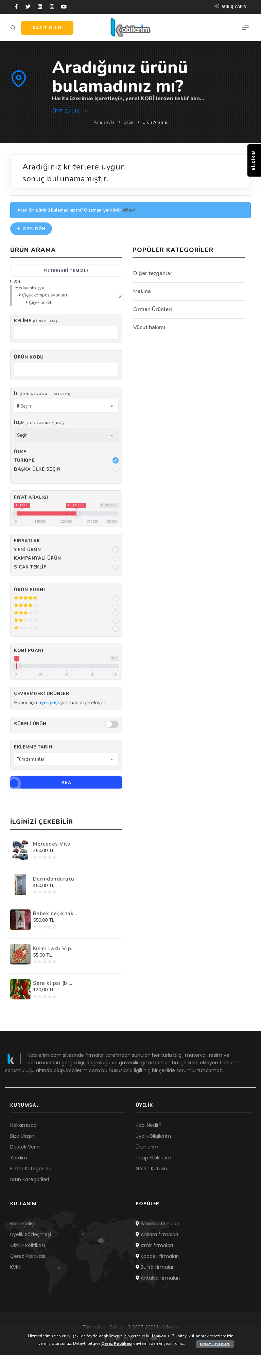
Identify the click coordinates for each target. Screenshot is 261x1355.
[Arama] (14, 28)
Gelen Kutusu (151, 1168)
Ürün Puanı (29, 590)
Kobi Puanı (28, 651)
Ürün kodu (29, 357)
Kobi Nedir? (148, 1125)
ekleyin (130, 210)
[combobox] (66, 406)
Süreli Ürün (30, 724)
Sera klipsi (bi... (52, 983)
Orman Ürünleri (152, 309)
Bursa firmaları (155, 1267)
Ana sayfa (104, 122)
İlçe (39, 423)
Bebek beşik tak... (55, 913)
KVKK (15, 1267)
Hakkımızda (23, 1125)
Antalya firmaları (158, 1278)
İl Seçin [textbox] (24, 406)
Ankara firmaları (157, 1234)
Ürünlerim (147, 1146)
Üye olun (70, 111)
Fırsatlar (27, 541)
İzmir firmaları (154, 1245)
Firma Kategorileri (30, 1168)
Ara (40, 782)
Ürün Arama (154, 122)
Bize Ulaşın (22, 1136)
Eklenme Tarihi (34, 747)
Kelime (35, 321)
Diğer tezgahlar (152, 273)
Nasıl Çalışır (23, 1223)
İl (42, 394)
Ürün (129, 122)
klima (50, 321)
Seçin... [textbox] (24, 435)
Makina (142, 291)
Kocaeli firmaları (157, 1256)
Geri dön (31, 229)
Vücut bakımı (149, 327)
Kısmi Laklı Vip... (54, 948)
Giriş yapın (230, 6)
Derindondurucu (53, 878)
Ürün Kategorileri (29, 1179)
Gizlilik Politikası (27, 1245)
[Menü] (245, 27)
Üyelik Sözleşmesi (30, 1234)
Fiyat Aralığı (31, 497)
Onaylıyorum (215, 1344)
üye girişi (48, 702)
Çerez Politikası (27, 1256)
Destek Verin (25, 1146)
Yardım (18, 1157)
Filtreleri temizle (66, 270)
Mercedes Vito (52, 844)
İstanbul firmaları (158, 1223)
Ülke (20, 452)
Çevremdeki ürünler (41, 694)
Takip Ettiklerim (153, 1157)
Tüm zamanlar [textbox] (31, 759)
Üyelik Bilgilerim (153, 1136)
